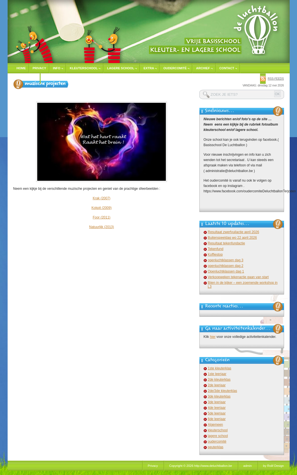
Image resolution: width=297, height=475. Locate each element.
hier (212, 337)
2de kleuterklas (219, 380)
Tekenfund (215, 249)
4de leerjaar (217, 408)
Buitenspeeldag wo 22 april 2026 (232, 238)
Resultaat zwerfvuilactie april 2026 (233, 232)
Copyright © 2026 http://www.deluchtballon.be (200, 465)
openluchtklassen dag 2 (225, 266)
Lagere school (122, 68)
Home (21, 68)
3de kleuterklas (219, 396)
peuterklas (215, 447)
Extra (150, 68)
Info (58, 68)
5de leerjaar (217, 413)
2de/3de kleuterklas (222, 391)
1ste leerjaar (217, 374)
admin (247, 465)
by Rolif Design (273, 465)
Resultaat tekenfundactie (226, 243)
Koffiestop (215, 255)
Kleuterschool (85, 68)
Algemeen (215, 425)
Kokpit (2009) (101, 208)
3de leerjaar (217, 402)
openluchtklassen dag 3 (225, 260)
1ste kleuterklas (219, 368)
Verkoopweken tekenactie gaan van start (238, 277)
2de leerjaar (217, 385)
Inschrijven (27, 78)
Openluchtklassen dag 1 (226, 271)
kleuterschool (218, 430)
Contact (228, 68)
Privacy (39, 68)
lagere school (218, 436)
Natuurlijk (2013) (101, 227)
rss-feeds (276, 78)
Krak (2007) (102, 198)
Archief (204, 68)
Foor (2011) (102, 217)
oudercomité (217, 441)
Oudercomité (176, 68)
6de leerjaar (217, 419)
